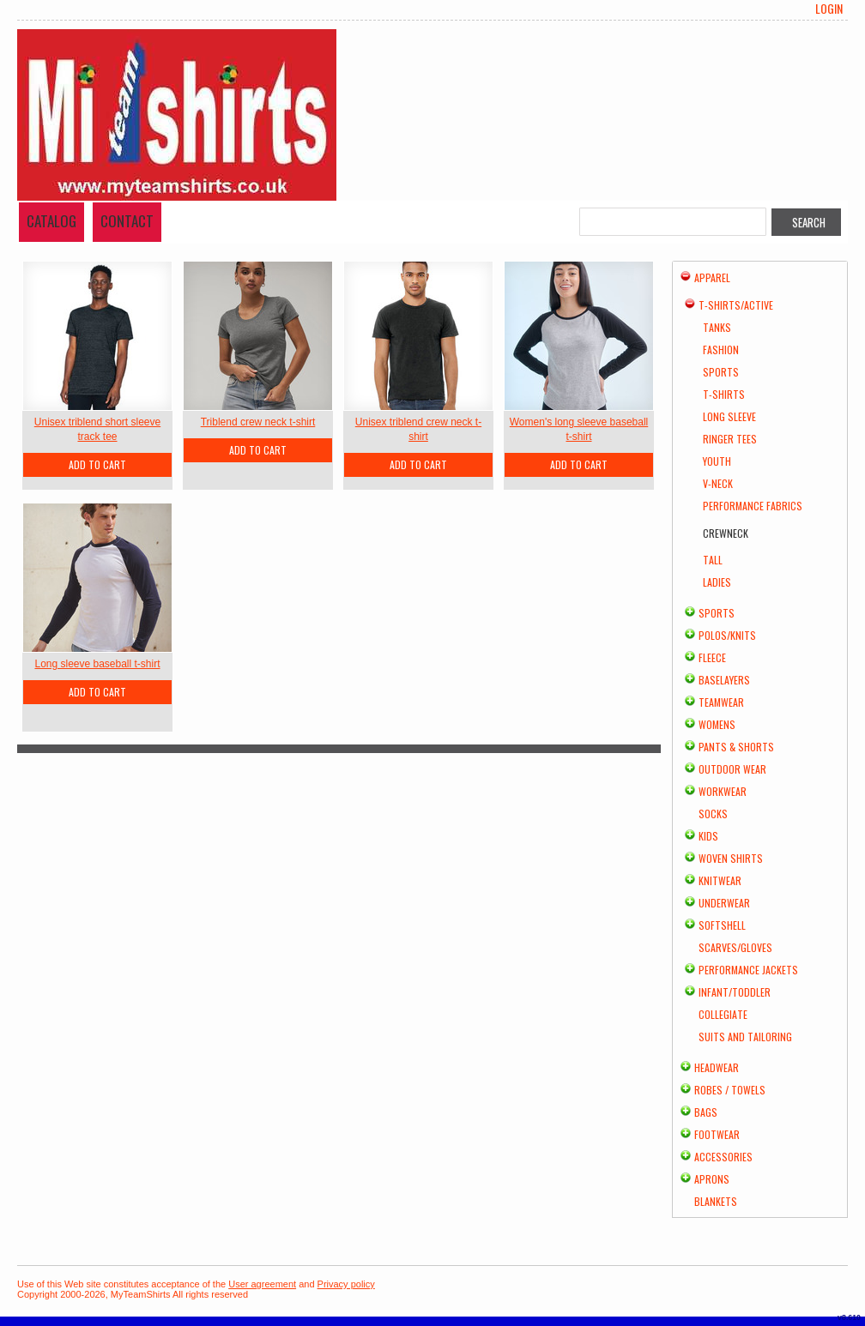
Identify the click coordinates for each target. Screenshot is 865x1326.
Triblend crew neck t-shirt (258, 422)
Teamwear (721, 702)
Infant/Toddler (735, 992)
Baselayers (724, 679)
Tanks (717, 327)
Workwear (723, 791)
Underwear (724, 902)
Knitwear (720, 880)
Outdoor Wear (732, 769)
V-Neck (718, 483)
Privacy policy (346, 1284)
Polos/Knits (727, 635)
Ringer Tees (730, 438)
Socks (713, 813)
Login (829, 8)
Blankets (715, 1201)
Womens (717, 724)
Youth (717, 461)
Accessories (723, 1156)
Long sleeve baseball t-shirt (97, 664)
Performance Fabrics (752, 505)
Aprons (711, 1179)
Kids (708, 836)
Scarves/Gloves (735, 947)
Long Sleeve (729, 416)
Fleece (712, 657)
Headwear (716, 1067)
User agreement (262, 1284)
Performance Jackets (748, 969)
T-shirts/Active (736, 305)
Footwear (717, 1134)
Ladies (717, 582)
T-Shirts (724, 394)
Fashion (721, 349)
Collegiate (723, 1014)
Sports (721, 372)
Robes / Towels (729, 1089)
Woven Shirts (731, 858)
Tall (713, 559)
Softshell (722, 925)
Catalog (51, 221)
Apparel (712, 277)
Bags (705, 1112)
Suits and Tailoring (745, 1036)
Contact (127, 221)
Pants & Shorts (736, 746)
